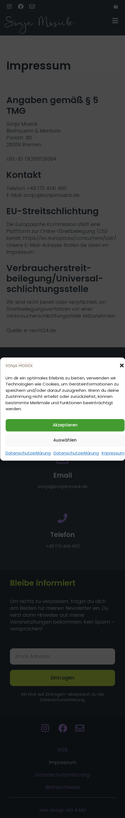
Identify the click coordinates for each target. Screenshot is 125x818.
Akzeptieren (65, 425)
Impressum (113, 453)
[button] (121, 365)
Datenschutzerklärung (28, 453)
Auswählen (65, 440)
